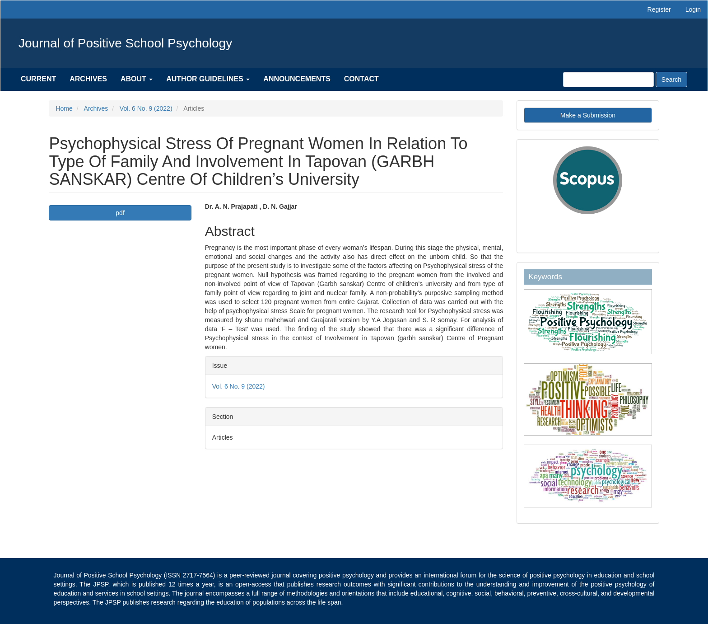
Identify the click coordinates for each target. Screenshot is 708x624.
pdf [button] (120, 212)
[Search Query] (608, 79)
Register (659, 9)
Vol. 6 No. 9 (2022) (146, 108)
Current (38, 79)
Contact (361, 79)
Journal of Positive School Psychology (125, 43)
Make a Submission (587, 115)
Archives (88, 79)
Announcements (296, 79)
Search (671, 79)
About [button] (137, 79)
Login (693, 9)
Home (64, 108)
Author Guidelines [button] (208, 79)
